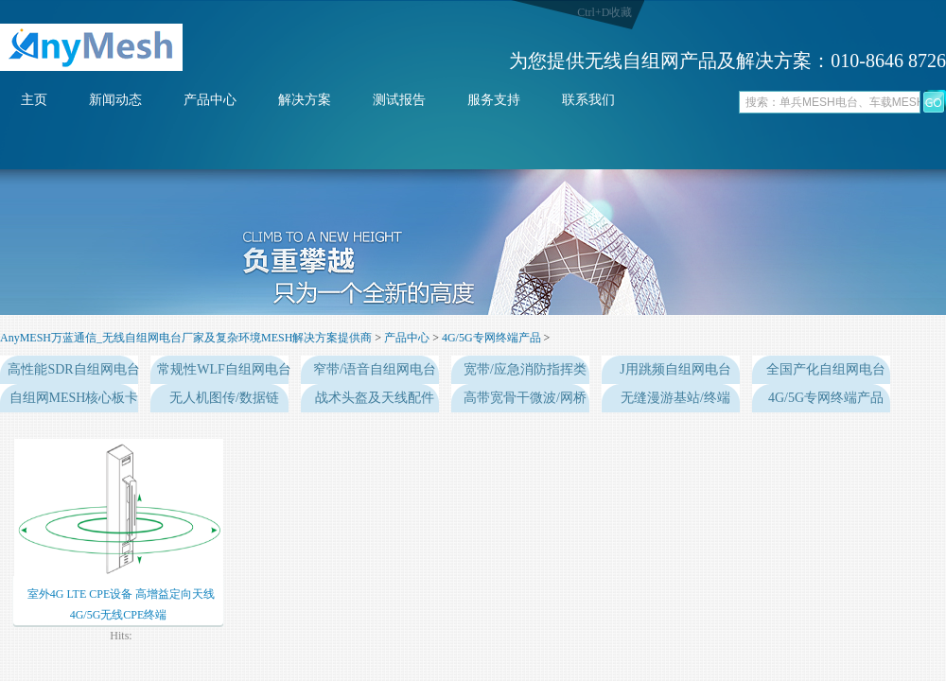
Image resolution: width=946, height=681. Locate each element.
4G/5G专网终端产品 (491, 337)
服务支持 (493, 100)
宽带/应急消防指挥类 (525, 369)
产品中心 (210, 100)
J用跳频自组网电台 (675, 369)
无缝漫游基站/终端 (675, 398)
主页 (34, 100)
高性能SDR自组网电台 (73, 369)
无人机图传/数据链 (224, 398)
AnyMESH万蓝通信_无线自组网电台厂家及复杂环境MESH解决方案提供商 (186, 337)
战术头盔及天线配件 (374, 398)
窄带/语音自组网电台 (374, 369)
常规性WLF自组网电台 (224, 369)
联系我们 (588, 100)
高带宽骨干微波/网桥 (525, 398)
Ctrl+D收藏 (604, 12)
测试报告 (399, 100)
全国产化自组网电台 (825, 369)
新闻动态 (115, 100)
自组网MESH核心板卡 (74, 398)
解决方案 (304, 100)
